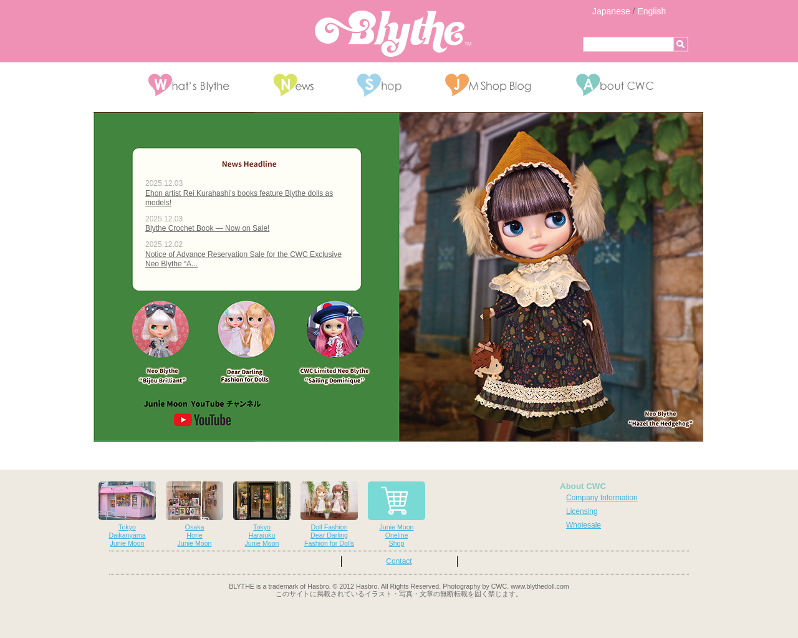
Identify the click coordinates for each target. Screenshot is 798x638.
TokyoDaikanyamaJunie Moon (127, 514)
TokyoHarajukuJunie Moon (262, 514)
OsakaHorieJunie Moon (194, 514)
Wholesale (583, 525)
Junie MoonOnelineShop (396, 514)
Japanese (611, 11)
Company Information (602, 497)
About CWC (583, 486)
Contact (398, 561)
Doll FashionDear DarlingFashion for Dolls (329, 514)
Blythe (393, 34)
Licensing (582, 511)
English (651, 11)
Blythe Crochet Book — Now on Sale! (207, 228)
